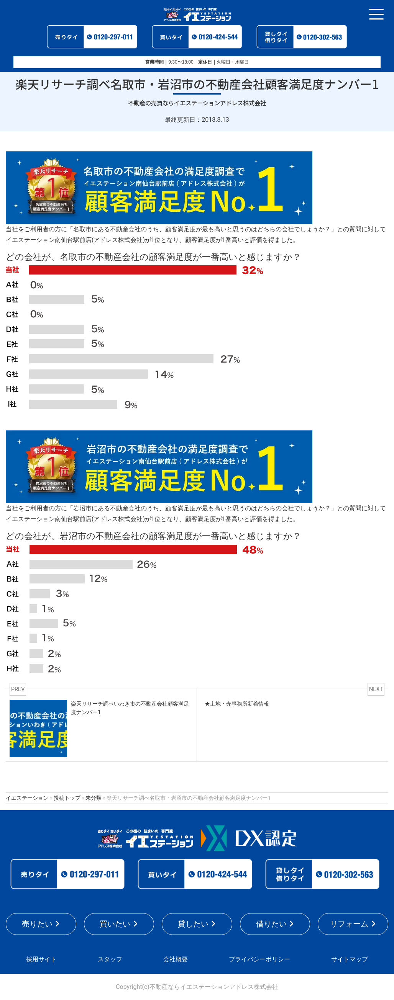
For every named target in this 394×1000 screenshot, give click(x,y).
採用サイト (41, 959)
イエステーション (27, 798)
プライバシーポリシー (259, 959)
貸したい (193, 923)
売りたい (37, 923)
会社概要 (175, 959)
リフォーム (349, 923)
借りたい (271, 923)
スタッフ (110, 959)
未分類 (93, 798)
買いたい (115, 923)
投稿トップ (67, 798)
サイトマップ (349, 959)
